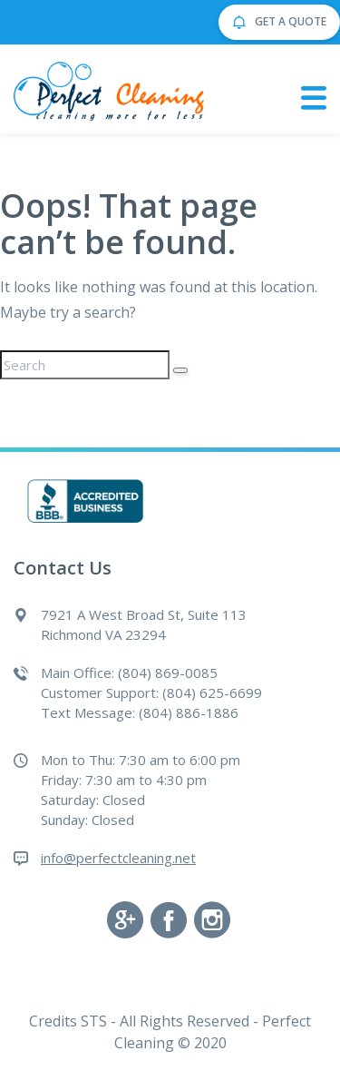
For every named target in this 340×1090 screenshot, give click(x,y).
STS (94, 1021)
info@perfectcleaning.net (118, 858)
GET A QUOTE (279, 23)
